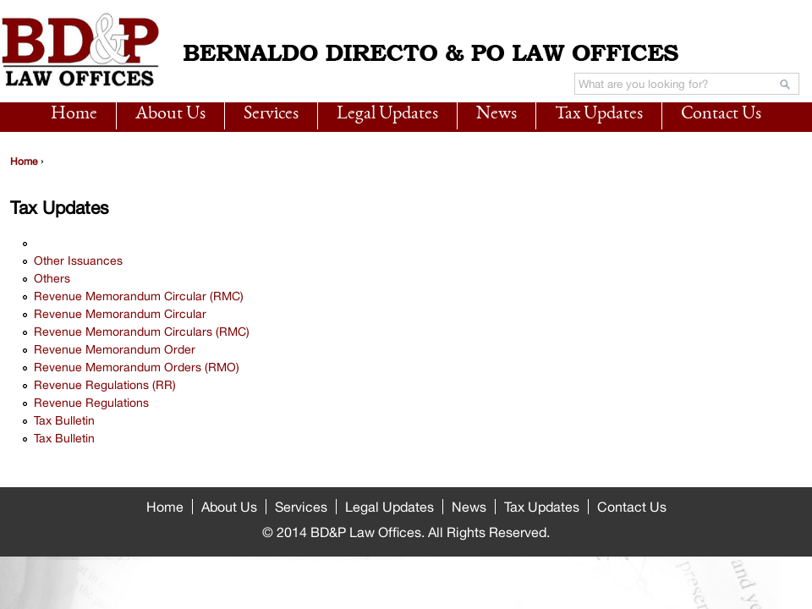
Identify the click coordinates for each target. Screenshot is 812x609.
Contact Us (721, 114)
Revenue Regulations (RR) (105, 385)
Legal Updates (387, 114)
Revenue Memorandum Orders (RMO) (136, 367)
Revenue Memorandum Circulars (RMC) (142, 331)
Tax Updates (599, 114)
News (496, 114)
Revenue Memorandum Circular (120, 314)
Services (271, 114)
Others (52, 278)
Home (74, 114)
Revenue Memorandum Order (114, 349)
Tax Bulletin (64, 420)
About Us (170, 114)
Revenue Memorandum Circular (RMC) (139, 296)
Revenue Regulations (91, 402)
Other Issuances (78, 260)
